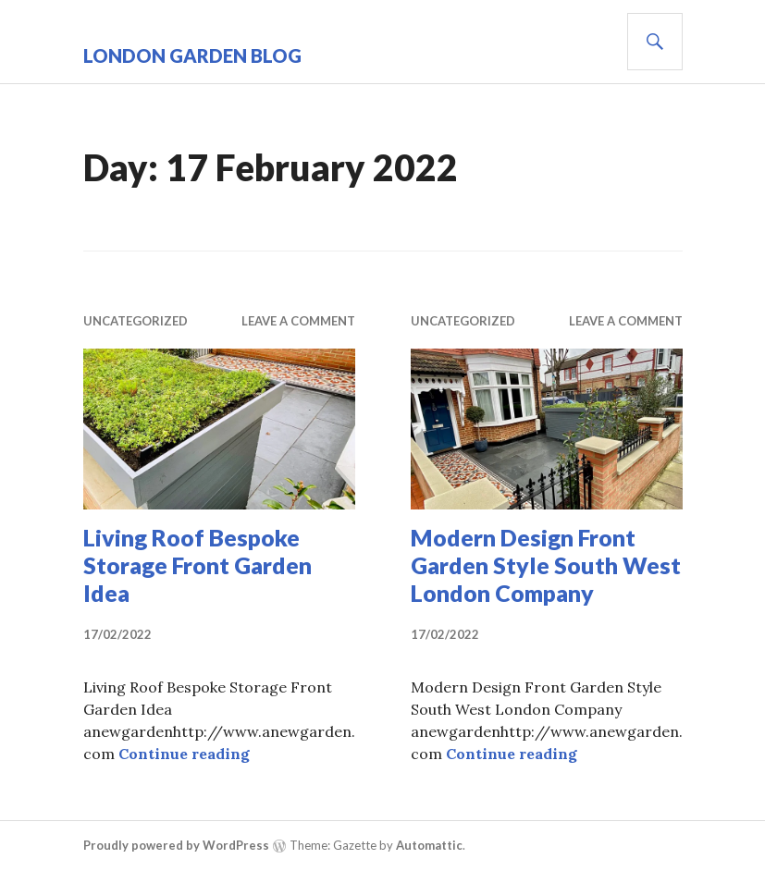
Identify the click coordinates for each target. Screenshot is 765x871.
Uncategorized (135, 320)
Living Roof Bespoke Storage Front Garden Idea (197, 565)
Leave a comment (298, 320)
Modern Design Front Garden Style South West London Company (546, 565)
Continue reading (184, 753)
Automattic (429, 845)
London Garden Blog (192, 55)
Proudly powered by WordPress (176, 845)
